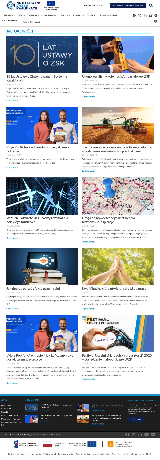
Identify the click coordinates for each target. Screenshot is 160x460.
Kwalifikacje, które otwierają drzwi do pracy (114, 288)
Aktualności (9, 15)
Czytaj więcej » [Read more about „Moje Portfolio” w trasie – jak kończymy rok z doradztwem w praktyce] (12, 383)
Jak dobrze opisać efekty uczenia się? (33, 288)
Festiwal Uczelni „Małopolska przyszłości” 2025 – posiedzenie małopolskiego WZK (117, 357)
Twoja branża (34, 15)
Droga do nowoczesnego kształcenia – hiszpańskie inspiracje (109, 220)
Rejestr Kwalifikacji (108, 15)
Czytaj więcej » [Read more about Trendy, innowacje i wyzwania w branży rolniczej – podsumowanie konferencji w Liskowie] (88, 171)
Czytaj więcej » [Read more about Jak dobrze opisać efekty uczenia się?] (12, 308)
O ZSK (21, 15)
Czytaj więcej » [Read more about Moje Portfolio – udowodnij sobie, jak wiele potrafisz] (12, 167)
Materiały (78, 15)
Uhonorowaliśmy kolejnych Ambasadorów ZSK (116, 76)
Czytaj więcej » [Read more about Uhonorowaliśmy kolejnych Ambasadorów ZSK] (88, 96)
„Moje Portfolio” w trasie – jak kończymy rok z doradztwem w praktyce (40, 357)
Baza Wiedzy (51, 15)
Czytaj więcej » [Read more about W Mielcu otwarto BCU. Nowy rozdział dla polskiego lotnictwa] (12, 238)
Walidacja (92, 15)
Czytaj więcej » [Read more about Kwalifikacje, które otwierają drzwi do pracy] (88, 308)
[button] (151, 5)
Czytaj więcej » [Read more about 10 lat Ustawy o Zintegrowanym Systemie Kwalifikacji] (12, 100)
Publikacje (65, 15)
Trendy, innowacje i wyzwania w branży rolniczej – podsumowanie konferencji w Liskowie (117, 149)
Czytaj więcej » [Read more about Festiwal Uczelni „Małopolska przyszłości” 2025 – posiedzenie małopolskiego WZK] (88, 379)
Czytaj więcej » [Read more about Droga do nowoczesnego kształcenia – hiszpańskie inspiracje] (88, 241)
